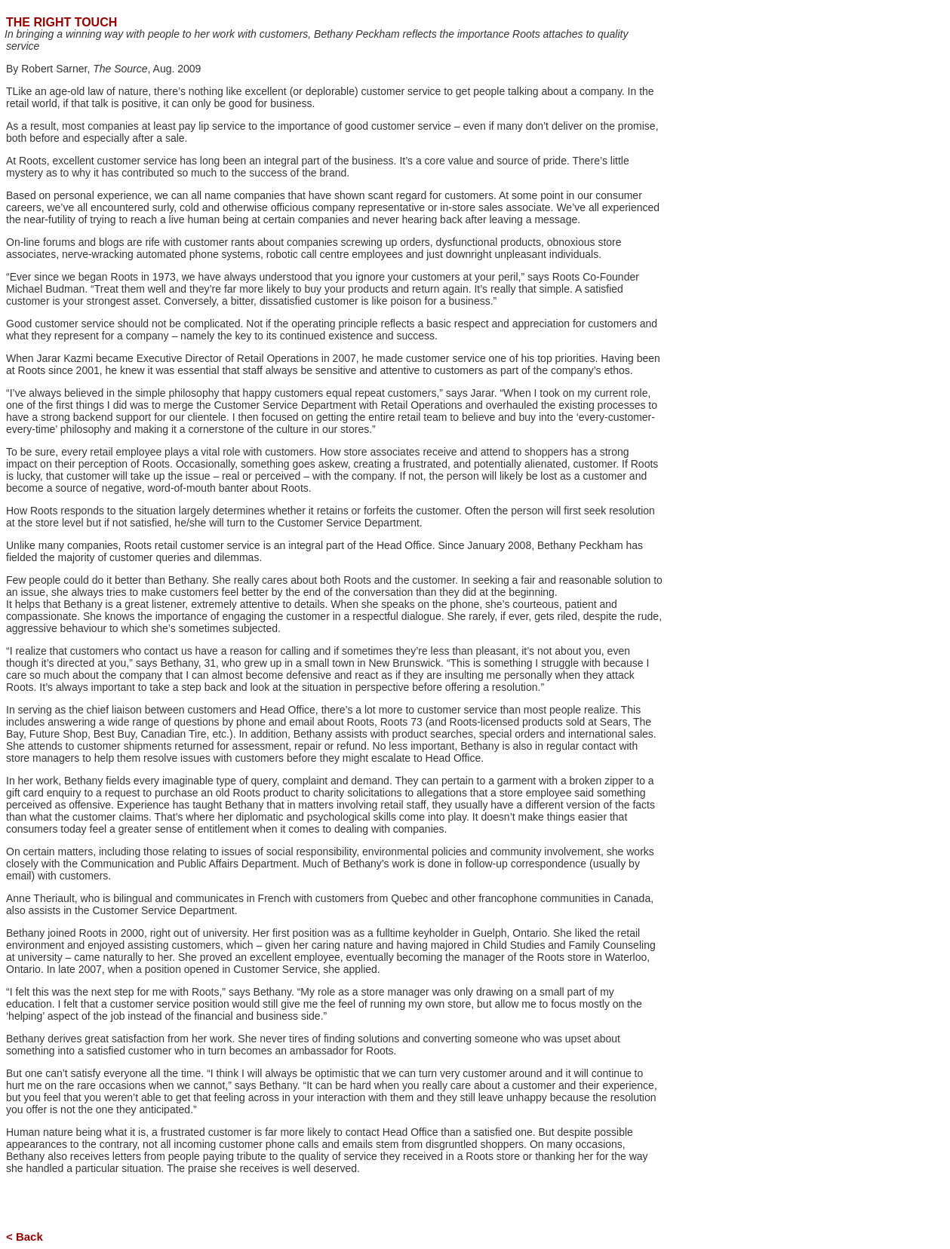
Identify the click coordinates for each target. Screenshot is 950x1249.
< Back (24, 1236)
